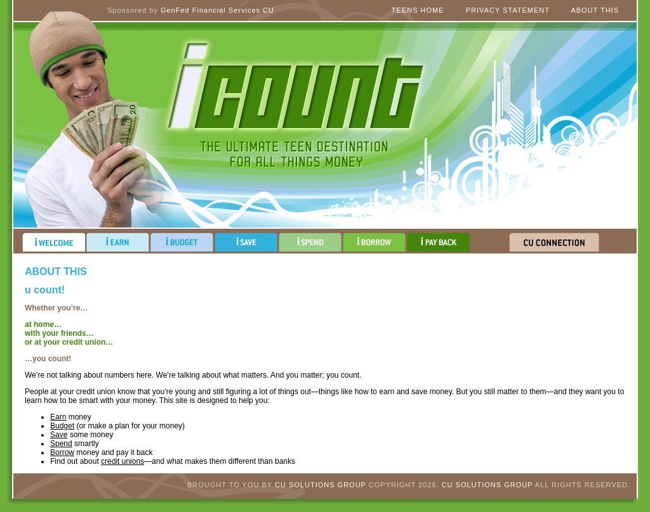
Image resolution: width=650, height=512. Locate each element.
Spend (61, 443)
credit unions (122, 461)
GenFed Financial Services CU (217, 10)
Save (58, 434)
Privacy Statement (508, 10)
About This (595, 10)
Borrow (62, 452)
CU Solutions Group (320, 485)
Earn (58, 417)
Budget (62, 425)
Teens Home (418, 10)
